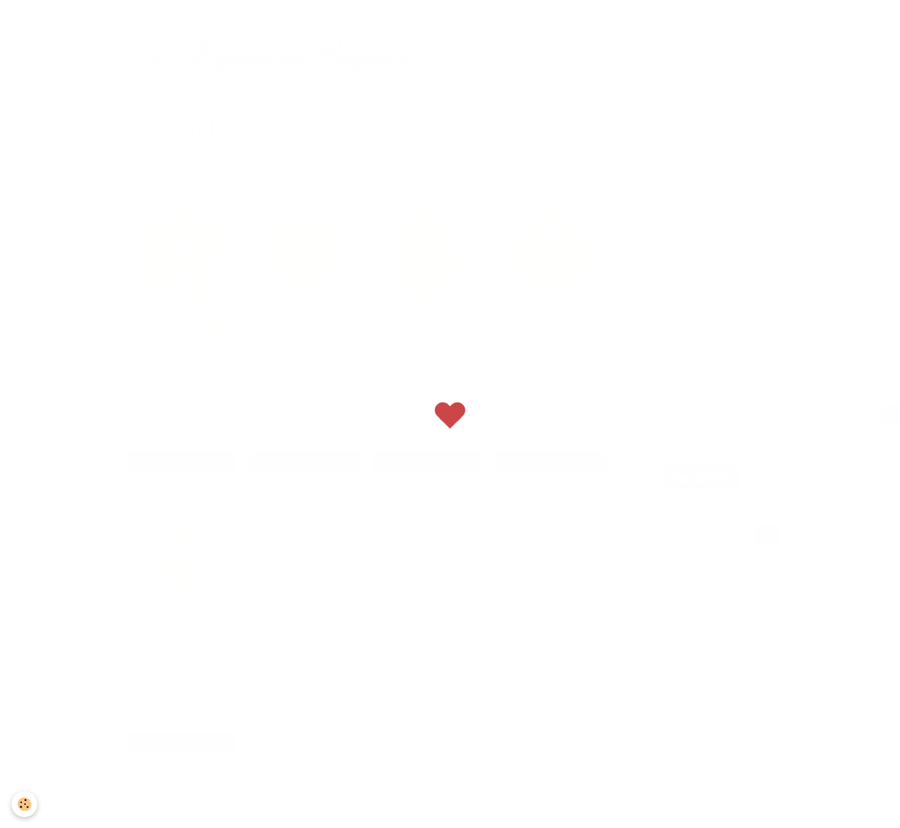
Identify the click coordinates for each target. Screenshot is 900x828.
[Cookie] (24, 804)
